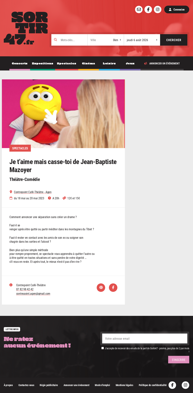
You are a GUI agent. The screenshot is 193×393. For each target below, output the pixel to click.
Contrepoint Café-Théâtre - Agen (33, 192)
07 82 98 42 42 (24, 289)
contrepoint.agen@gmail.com (33, 293)
